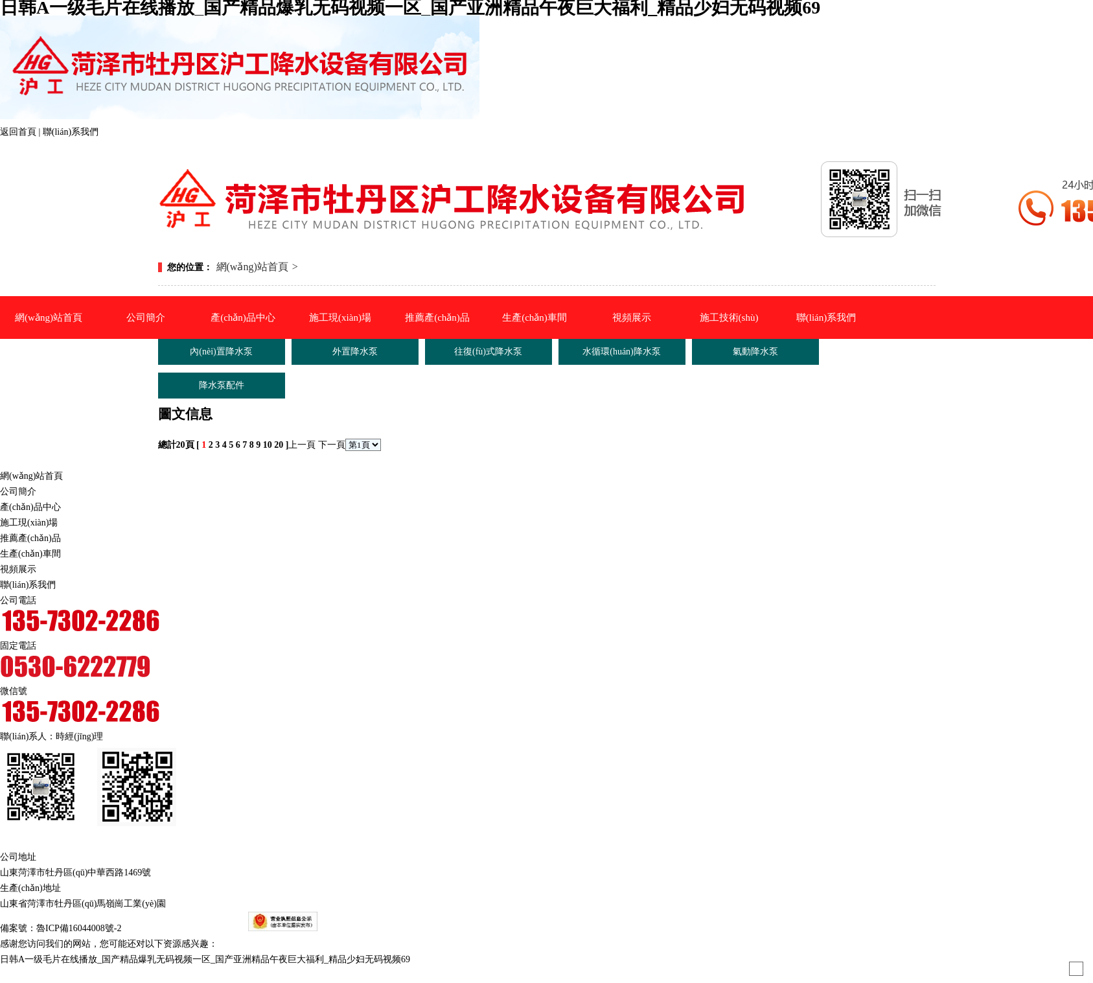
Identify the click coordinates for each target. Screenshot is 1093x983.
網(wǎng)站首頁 (48, 317)
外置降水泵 (253, 403)
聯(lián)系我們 (70, 132)
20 (278, 445)
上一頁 (302, 445)
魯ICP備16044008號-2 (78, 928)
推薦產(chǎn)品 (437, 317)
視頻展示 (631, 317)
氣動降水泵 (253, 531)
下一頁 (331, 445)
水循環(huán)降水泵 (253, 496)
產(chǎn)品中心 (243, 317)
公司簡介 (145, 317)
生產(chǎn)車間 (534, 317)
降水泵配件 (253, 574)
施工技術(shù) (729, 317)
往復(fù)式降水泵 (488, 351)
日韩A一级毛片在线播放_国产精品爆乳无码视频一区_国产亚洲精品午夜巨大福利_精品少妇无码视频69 (205, 959)
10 (267, 445)
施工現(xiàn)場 (340, 317)
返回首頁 (19, 132)
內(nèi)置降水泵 (221, 351)
